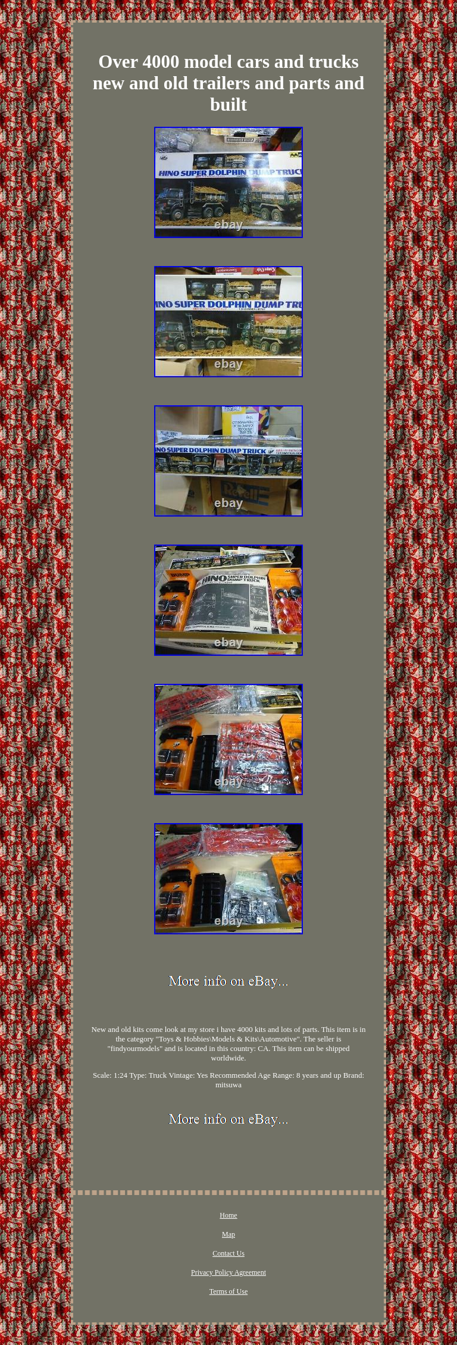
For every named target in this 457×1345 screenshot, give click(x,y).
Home (228, 1215)
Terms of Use (228, 1291)
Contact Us (228, 1253)
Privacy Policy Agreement (228, 1272)
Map (228, 1234)
